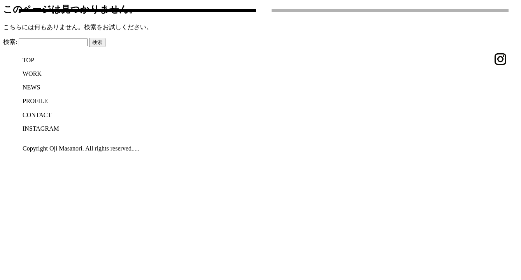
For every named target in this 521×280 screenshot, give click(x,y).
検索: (10, 41)
